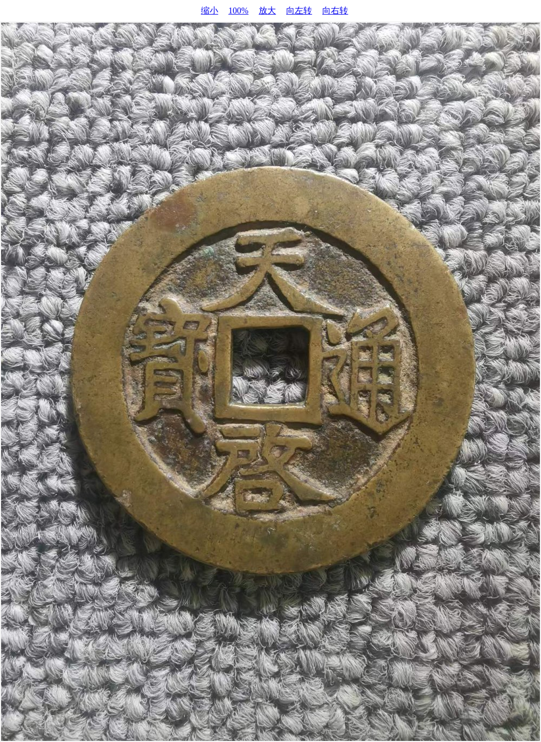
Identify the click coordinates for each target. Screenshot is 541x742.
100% (238, 10)
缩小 (209, 10)
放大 (267, 10)
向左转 (299, 10)
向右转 (335, 10)
